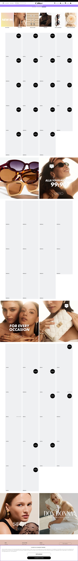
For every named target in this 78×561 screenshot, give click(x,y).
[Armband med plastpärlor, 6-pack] (13, 429)
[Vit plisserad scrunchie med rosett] (30, 479)
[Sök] (20, 3)
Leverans (6, 544)
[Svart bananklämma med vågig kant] (64, 69)
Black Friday (24, 544)
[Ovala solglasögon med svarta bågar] (64, 262)
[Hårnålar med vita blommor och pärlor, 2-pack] (30, 380)
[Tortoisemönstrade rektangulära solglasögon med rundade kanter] (64, 213)
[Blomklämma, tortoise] (47, 119)
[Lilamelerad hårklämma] (30, 45)
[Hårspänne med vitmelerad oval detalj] (13, 69)
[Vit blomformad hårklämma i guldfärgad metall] (30, 454)
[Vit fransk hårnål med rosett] (64, 356)
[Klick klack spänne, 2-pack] (47, 143)
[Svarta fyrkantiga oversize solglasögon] (13, 237)
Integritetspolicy (6, 551)
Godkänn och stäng (39, 557)
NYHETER (7, 3)
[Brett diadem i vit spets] (47, 405)
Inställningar (39, 554)
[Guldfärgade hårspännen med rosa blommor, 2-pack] (13, 45)
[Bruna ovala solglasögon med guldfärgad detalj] (13, 213)
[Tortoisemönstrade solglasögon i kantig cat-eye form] (30, 262)
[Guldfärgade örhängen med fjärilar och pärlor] (30, 429)
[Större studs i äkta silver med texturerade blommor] (13, 405)
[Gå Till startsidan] (39, 3)
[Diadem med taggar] (64, 119)
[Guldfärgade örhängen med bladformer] (13, 454)
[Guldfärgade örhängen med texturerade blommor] (64, 429)
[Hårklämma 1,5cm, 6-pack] (30, 119)
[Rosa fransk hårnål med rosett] (47, 94)
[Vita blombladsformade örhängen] (13, 356)
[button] (62, 3)
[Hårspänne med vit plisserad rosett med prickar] (13, 119)
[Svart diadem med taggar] (47, 69)
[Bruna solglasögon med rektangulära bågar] (47, 262)
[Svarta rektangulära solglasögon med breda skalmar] (13, 286)
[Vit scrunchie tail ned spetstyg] (47, 380)
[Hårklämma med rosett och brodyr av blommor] (30, 94)
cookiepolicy (14, 551)
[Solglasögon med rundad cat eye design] (13, 262)
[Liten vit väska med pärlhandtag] (47, 356)
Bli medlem (65, 543)
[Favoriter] (67, 3)
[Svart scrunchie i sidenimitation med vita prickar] (13, 143)
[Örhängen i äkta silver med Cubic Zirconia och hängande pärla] (64, 380)
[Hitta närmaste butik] (56, 3)
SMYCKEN (12, 3)
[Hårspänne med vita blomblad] (47, 454)
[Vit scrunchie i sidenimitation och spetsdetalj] (64, 405)
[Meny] (3, 3)
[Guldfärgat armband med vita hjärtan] (30, 356)
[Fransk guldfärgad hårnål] (47, 45)
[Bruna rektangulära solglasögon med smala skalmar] (30, 286)
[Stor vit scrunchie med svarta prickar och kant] (64, 94)
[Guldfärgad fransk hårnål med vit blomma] (30, 69)
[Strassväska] (30, 405)
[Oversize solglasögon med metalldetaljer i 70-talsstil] (64, 237)
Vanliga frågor (42, 544)
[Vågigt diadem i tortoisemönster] (30, 143)
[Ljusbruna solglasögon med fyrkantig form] (47, 286)
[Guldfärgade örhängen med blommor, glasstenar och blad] (47, 429)
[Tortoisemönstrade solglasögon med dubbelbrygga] (47, 237)
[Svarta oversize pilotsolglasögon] (47, 213)
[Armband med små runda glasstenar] (13, 479)
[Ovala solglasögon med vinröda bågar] (30, 213)
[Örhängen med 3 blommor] (13, 380)
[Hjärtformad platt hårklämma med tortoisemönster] (13, 94)
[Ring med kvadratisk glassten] (64, 454)
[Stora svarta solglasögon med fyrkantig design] (30, 237)
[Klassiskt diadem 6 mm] (64, 45)
